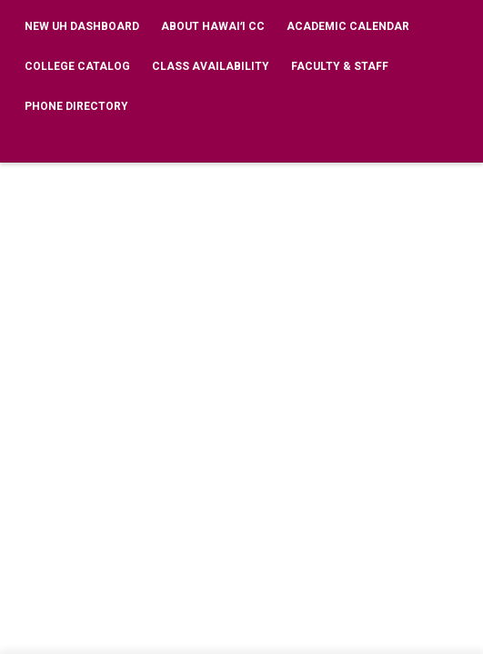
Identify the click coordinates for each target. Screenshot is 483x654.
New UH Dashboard (82, 26)
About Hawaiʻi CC (213, 26)
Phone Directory (76, 106)
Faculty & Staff (339, 66)
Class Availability (210, 66)
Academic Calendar (348, 26)
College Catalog (77, 66)
